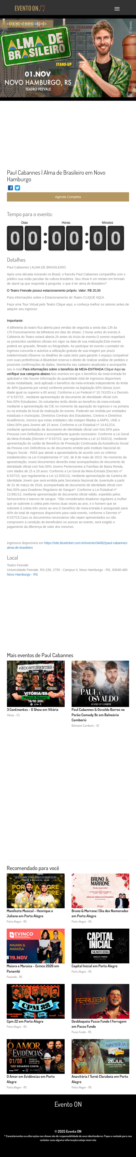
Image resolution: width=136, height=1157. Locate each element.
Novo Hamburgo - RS (22, 574)
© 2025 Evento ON (68, 1131)
